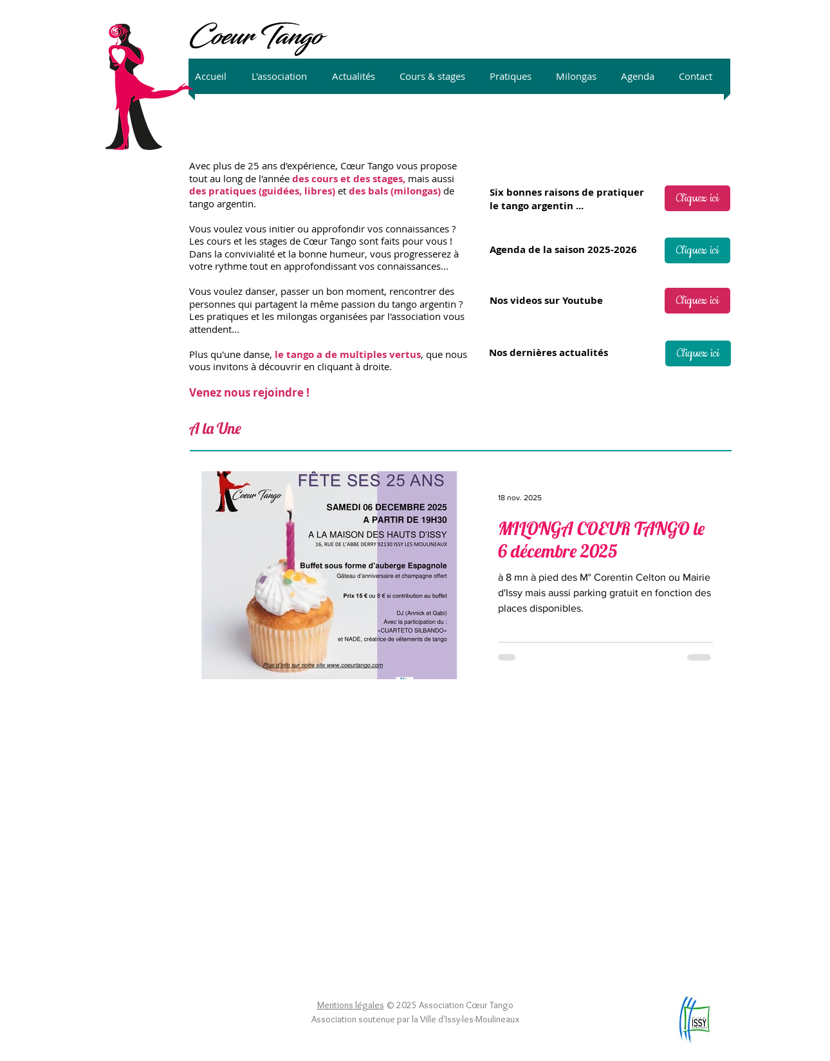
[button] (285, 76)
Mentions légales (350, 1005)
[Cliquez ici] (697, 198)
